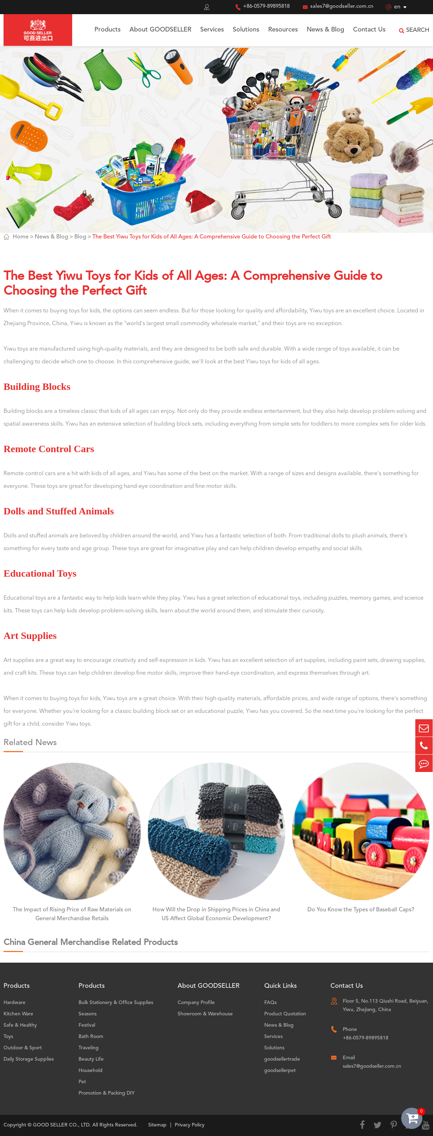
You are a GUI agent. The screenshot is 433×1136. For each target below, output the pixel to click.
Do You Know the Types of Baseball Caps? (360, 910)
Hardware (14, 1002)
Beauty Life (91, 1059)
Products (107, 30)
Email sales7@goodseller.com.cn (372, 1062)
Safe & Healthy (20, 1025)
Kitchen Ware (18, 1013)
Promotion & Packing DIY (107, 1093)
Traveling (89, 1047)
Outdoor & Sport (23, 1047)
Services (212, 30)
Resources (283, 30)
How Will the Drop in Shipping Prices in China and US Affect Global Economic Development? (216, 914)
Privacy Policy (189, 1125)
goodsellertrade (282, 1059)
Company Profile (196, 1002)
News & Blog (325, 30)
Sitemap (157, 1125)
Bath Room (91, 1036)
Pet (82, 1081)
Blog (80, 237)
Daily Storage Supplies (29, 1059)
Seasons (88, 1013)
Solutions (246, 30)
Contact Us (369, 30)
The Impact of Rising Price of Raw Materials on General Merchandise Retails (72, 914)
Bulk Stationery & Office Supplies (116, 1002)
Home (21, 237)
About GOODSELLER (160, 30)
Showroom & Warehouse (205, 1013)
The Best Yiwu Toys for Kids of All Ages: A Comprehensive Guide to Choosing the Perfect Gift (211, 237)
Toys (8, 1036)
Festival (87, 1025)
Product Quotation (285, 1013)
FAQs (270, 1002)
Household (91, 1070)
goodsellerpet (280, 1070)
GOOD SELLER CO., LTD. (62, 1125)
